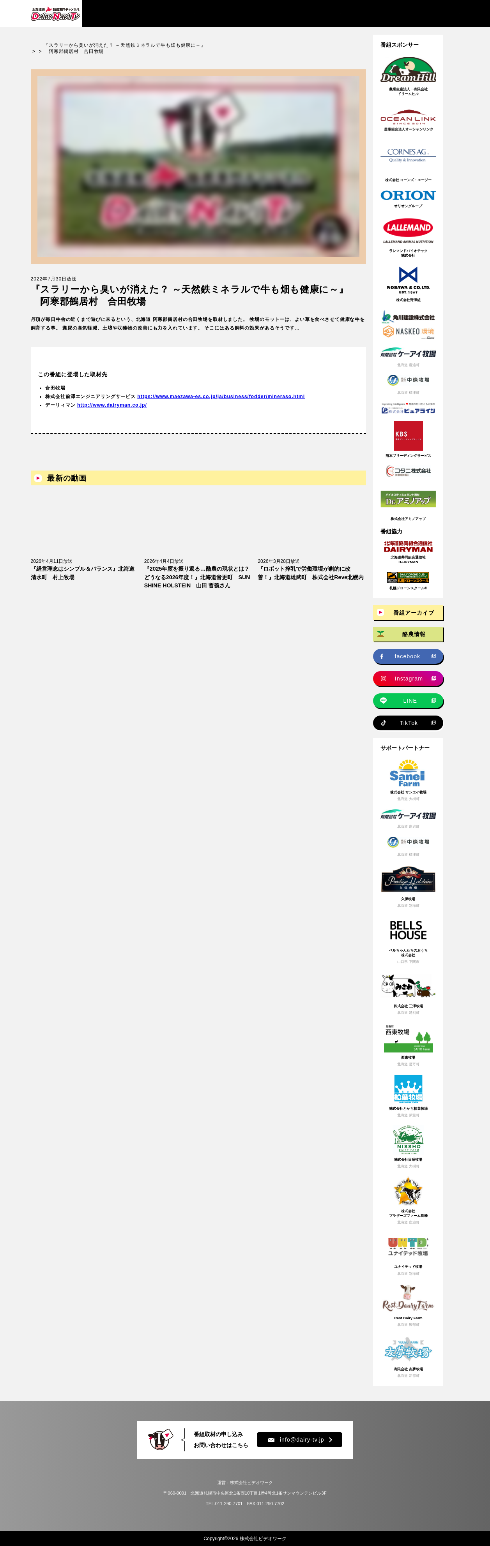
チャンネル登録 (422, 14)
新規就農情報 (302, 13)
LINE (410, 701)
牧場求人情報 (248, 13)
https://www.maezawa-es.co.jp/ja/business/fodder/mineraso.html (221, 396)
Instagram (409, 678)
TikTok (409, 723)
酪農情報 (414, 634)
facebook (407, 656)
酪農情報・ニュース (184, 13)
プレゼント (355, 13)
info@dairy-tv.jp (296, 1440)
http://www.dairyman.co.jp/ (112, 405)
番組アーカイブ (118, 13)
